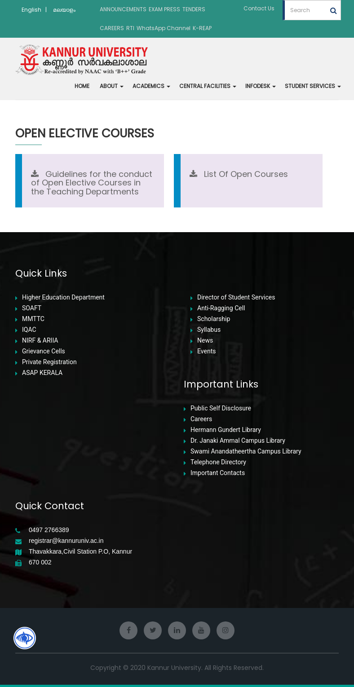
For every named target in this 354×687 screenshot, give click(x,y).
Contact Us (258, 8)
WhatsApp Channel (163, 28)
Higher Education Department (63, 297)
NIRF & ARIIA (40, 340)
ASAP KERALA (42, 373)
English (31, 9)
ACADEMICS (151, 86)
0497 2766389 (49, 530)
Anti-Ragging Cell (221, 308)
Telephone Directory (218, 462)
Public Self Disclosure (220, 408)
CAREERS (112, 28)
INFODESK (260, 86)
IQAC (29, 330)
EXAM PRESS (164, 9)
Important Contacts (217, 473)
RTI (130, 28)
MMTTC (33, 319)
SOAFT (31, 308)
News (205, 340)
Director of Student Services (236, 297)
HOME (82, 86)
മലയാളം (64, 9)
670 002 (40, 562)
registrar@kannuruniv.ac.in (66, 541)
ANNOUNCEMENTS (123, 9)
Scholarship (213, 319)
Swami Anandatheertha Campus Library (245, 451)
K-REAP (202, 28)
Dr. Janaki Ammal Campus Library (237, 441)
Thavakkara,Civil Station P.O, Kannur (80, 551)
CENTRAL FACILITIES (207, 86)
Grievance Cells (43, 351)
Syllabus (209, 330)
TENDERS (193, 9)
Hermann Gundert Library (225, 430)
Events (206, 351)
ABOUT (112, 86)
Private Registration (49, 362)
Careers (201, 419)
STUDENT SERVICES (313, 86)
